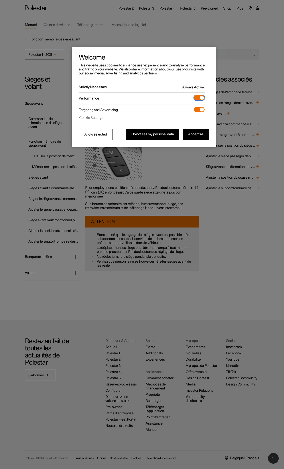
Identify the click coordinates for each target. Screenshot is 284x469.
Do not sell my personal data (152, 134)
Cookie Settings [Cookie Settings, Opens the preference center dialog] (91, 118)
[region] (144, 97)
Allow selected (95, 134)
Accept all (195, 134)
